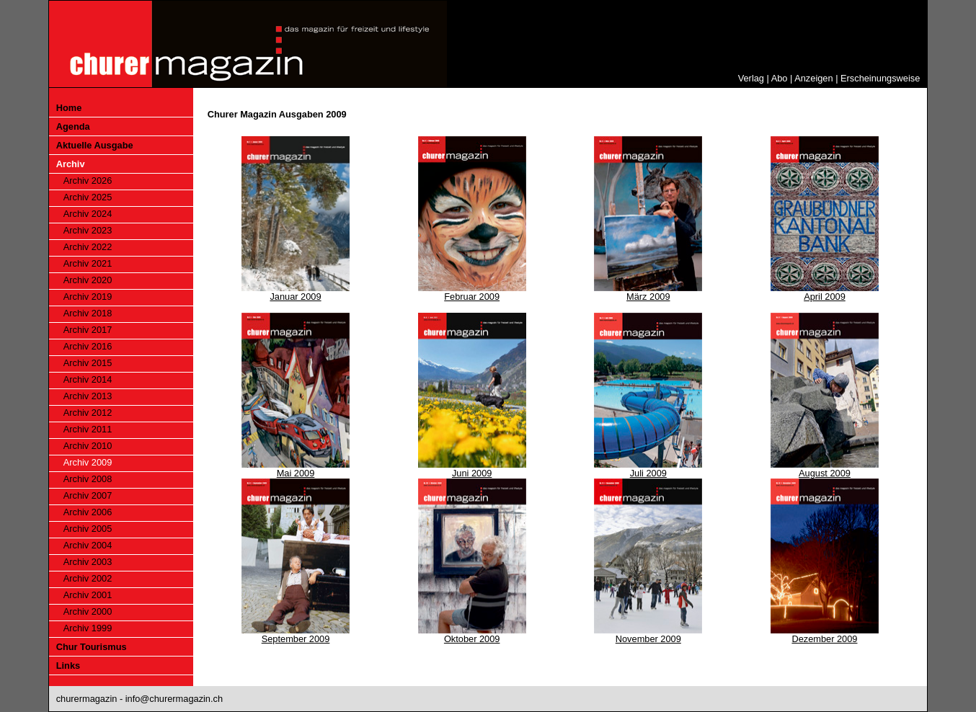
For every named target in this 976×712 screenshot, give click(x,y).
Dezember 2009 (824, 638)
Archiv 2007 (87, 495)
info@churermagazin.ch (174, 698)
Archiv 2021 (87, 263)
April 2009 (825, 296)
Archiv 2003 (87, 561)
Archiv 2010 (87, 445)
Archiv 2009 (87, 462)
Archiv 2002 (87, 578)
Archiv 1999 (87, 628)
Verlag (751, 78)
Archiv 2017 (87, 329)
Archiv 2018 (87, 313)
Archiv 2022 (87, 246)
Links (68, 665)
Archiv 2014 (87, 379)
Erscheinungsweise (880, 78)
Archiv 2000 (87, 611)
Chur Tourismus (91, 646)
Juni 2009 (472, 473)
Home (69, 107)
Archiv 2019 (87, 296)
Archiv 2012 (87, 412)
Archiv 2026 (87, 180)
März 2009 (648, 296)
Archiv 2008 (87, 478)
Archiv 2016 (87, 346)
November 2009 (648, 638)
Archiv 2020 (87, 280)
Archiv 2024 (87, 213)
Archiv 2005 (87, 528)
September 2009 (296, 638)
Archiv (70, 164)
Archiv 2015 (87, 362)
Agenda (73, 126)
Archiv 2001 (87, 594)
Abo (779, 78)
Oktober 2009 (472, 638)
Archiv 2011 (87, 429)
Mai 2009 (296, 473)
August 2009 (825, 473)
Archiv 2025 (87, 197)
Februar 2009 (472, 296)
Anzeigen (813, 78)
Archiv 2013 (87, 396)
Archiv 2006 (87, 512)
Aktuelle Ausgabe (94, 145)
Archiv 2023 (87, 230)
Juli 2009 (648, 473)
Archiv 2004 (87, 545)
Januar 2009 (295, 296)
